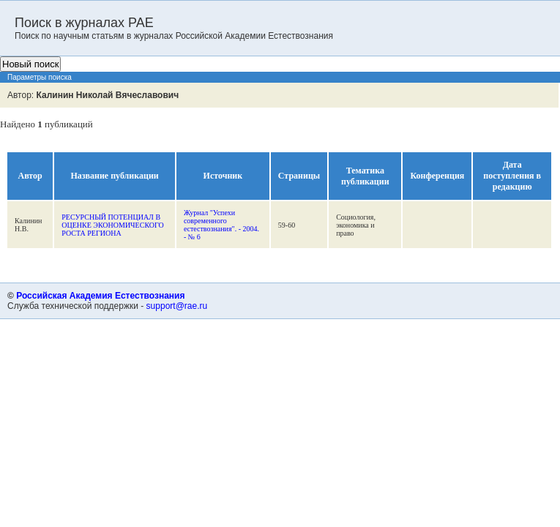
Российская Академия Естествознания (100, 296)
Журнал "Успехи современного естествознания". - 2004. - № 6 (221, 225)
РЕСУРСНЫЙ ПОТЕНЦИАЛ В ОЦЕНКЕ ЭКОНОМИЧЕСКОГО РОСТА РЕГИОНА (112, 225)
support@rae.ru (177, 306)
